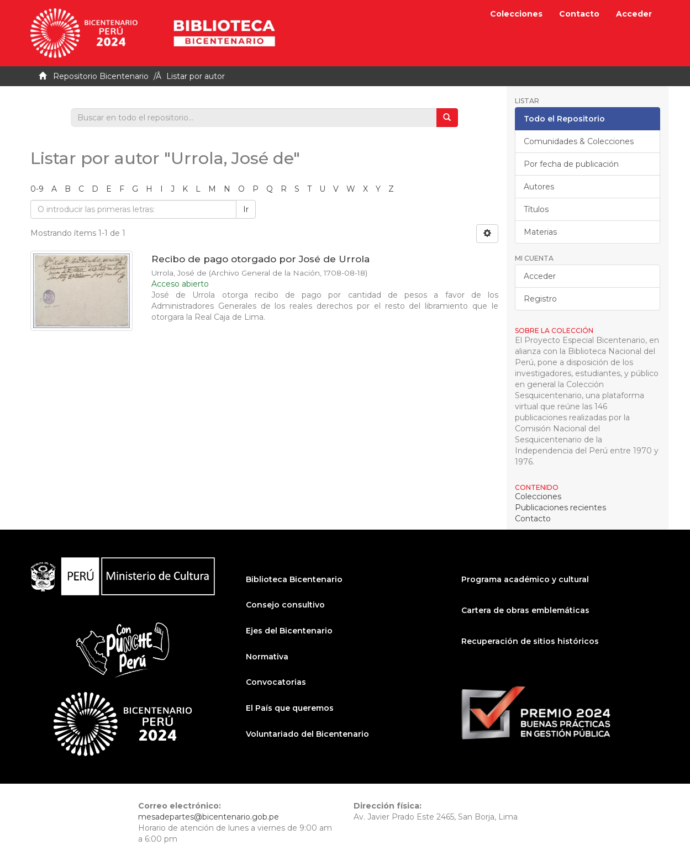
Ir (246, 209)
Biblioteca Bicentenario (294, 579)
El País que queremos (290, 708)
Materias (540, 232)
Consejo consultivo (285, 605)
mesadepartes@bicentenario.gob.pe (208, 817)
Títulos (536, 209)
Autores (539, 187)
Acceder (540, 276)
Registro (540, 299)
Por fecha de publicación (571, 164)
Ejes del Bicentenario (289, 631)
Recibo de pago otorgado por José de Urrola (260, 259)
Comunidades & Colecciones (579, 141)
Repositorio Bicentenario (101, 76)
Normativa (267, 657)
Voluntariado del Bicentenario (307, 734)
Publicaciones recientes (560, 508)
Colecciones (516, 14)
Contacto (579, 14)
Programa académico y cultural (525, 579)
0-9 (37, 189)
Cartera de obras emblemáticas (525, 610)
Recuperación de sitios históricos (530, 641)
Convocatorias (276, 682)
